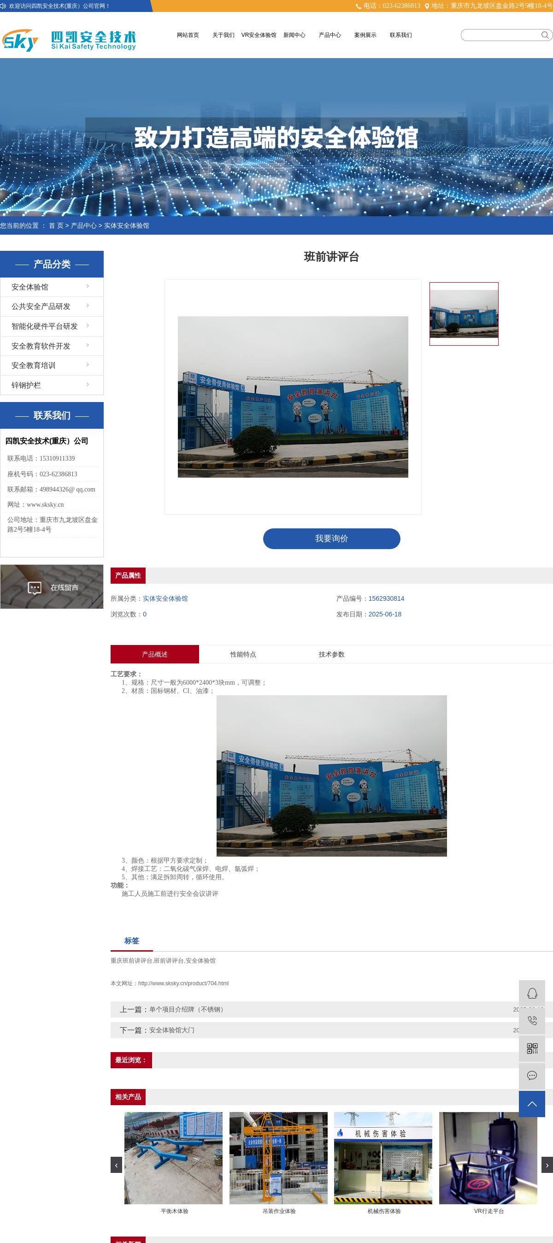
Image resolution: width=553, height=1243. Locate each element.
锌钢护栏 (26, 385)
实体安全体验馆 (126, 225)
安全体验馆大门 (171, 1030)
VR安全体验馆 (259, 35)
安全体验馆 (30, 287)
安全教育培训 (34, 365)
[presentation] (116, 1165)
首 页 (56, 225)
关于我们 (223, 35)
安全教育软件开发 (41, 346)
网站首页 (188, 35)
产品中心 (330, 35)
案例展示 (365, 35)
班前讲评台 (169, 960)
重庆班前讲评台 (132, 960)
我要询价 (331, 538)
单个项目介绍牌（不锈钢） (188, 1009)
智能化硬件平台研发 (45, 326)
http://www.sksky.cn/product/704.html (183, 983)
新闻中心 (294, 35)
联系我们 (401, 35)
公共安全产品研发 (41, 306)
